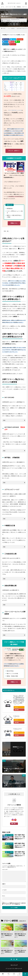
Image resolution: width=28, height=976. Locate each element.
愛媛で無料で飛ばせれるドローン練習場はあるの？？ (7, 935)
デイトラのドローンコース (15, 110)
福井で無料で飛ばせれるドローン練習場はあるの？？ (20, 853)
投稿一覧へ (13, 823)
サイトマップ (14, 965)
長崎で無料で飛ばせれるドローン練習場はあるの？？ (20, 935)
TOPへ (25, 974)
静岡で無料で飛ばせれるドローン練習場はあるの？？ (20, 845)
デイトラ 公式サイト (14, 150)
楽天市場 (16, 709)
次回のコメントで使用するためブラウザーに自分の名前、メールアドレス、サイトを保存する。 (14, 904)
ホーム (2, 6)
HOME (3, 28)
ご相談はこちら (14, 682)
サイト (3, 895)
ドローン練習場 (6, 20)
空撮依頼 (19, 6)
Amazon (16, 707)
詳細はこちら (14, 223)
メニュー (14, 974)
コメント (4, 869)
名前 (3, 883)
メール (4, 889)
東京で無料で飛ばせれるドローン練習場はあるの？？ (20, 836)
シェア (8, 974)
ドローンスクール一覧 (10, 6)
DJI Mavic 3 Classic (17, 728)
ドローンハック (18, 968)
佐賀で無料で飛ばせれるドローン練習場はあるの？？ (7, 952)
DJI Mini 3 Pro (16, 716)
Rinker (18, 716)
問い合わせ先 (19, 974)
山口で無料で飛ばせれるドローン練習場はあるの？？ (20, 952)
